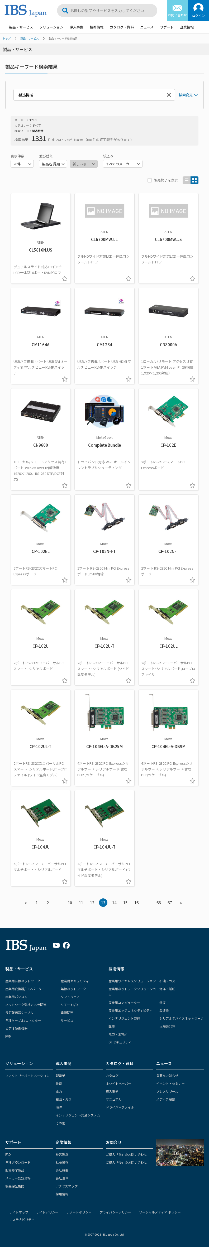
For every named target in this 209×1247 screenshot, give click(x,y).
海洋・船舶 (167, 988)
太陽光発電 (167, 1026)
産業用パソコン (16, 996)
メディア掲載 (165, 1099)
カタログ (112, 1075)
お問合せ (114, 1142)
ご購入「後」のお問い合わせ (126, 1162)
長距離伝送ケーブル (19, 1012)
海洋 (59, 1107)
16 (136, 902)
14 (114, 902)
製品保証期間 (14, 1186)
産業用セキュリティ (75, 981)
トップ (7, 38)
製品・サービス (21, 27)
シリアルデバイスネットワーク (181, 1018)
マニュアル (114, 1099)
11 (81, 902)
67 (170, 902)
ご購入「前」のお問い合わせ (126, 1154)
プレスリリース (167, 1091)
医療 (111, 1026)
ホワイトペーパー (118, 1083)
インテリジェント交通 (124, 1018)
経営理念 (62, 1154)
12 (92, 902)
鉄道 (162, 1002)
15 (125, 902)
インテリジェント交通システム (78, 1115)
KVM (8, 1036)
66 (158, 902)
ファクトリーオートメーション (27, 1075)
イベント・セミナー (170, 1083)
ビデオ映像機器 (16, 1028)
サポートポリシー (79, 1212)
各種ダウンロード (18, 1162)
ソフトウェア (70, 996)
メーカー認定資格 (18, 1178)
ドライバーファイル (120, 1107)
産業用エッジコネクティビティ (130, 1010)
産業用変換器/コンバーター (25, 988)
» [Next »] (181, 902)
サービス (67, 1020)
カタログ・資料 (122, 27)
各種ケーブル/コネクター (23, 1020)
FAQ (8, 1154)
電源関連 (67, 1012)
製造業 (164, 1010)
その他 (60, 1123)
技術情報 (96, 27)
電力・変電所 (117, 1034)
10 (70, 902)
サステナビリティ (21, 1219)
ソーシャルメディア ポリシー (160, 1212)
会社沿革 (62, 1178)
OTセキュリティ (119, 1042)
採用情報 (62, 1194)
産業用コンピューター (124, 1002)
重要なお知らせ (167, 1075)
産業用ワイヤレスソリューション (132, 981)
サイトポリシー (47, 1212)
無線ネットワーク (73, 988)
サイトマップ (18, 1212)
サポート (167, 27)
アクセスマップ (67, 1186)
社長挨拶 (62, 1162)
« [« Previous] (26, 902)
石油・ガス (167, 981)
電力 (59, 1091)
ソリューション (51, 27)
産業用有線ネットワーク (22, 981)
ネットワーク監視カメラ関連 (25, 1004)
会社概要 (62, 1170)
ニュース (147, 27)
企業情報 (187, 27)
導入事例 (76, 27)
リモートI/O (69, 1004)
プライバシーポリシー (115, 1212)
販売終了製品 (14, 1170)
